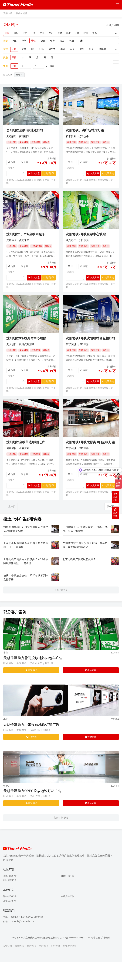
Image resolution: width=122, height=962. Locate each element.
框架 (63, 49)
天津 (77, 33)
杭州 (86, 33)
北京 (24, 33)
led (32, 49)
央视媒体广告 (67, 896)
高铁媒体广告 (10, 900)
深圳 (51, 33)
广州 (42, 33)
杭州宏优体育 (69, 946)
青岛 (94, 33)
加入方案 (34, 173)
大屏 (24, 49)
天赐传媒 (7, 13)
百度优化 (19, 946)
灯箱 (41, 49)
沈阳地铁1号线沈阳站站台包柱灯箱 (90, 338)
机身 (91, 49)
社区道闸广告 (10, 880)
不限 (7, 33)
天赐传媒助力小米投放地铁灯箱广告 (31, 725)
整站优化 (31, 946)
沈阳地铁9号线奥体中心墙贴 (26, 338)
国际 (16, 33)
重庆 (68, 33)
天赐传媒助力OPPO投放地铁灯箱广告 (32, 791)
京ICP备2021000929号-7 (72, 937)
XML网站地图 (93, 937)
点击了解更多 (61, 590)
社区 (62, 40)
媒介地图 (112, 25)
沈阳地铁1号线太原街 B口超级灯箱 (90, 442)
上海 (33, 33)
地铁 (33, 40)
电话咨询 (47, 174)
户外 (24, 40)
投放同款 (90, 670)
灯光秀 (52, 49)
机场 (71, 40)
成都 (59, 33)
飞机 (81, 40)
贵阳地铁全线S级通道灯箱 (24, 130)
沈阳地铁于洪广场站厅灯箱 (85, 130)
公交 (43, 40)
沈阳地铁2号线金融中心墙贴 (86, 234)
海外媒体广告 (10, 896)
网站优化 (43, 946)
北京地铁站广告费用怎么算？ (79, 559)
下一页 (111, 506)
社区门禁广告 (10, 875)
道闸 (82, 49)
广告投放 (105, 937)
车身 (72, 49)
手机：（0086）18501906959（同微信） (23, 917)
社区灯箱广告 (67, 875)
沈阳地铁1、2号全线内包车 (25, 234)
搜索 (52, 66)
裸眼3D (102, 49)
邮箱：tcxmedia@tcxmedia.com (19, 921)
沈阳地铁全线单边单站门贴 (25, 442)
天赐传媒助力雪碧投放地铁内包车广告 (33, 658)
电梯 (52, 40)
